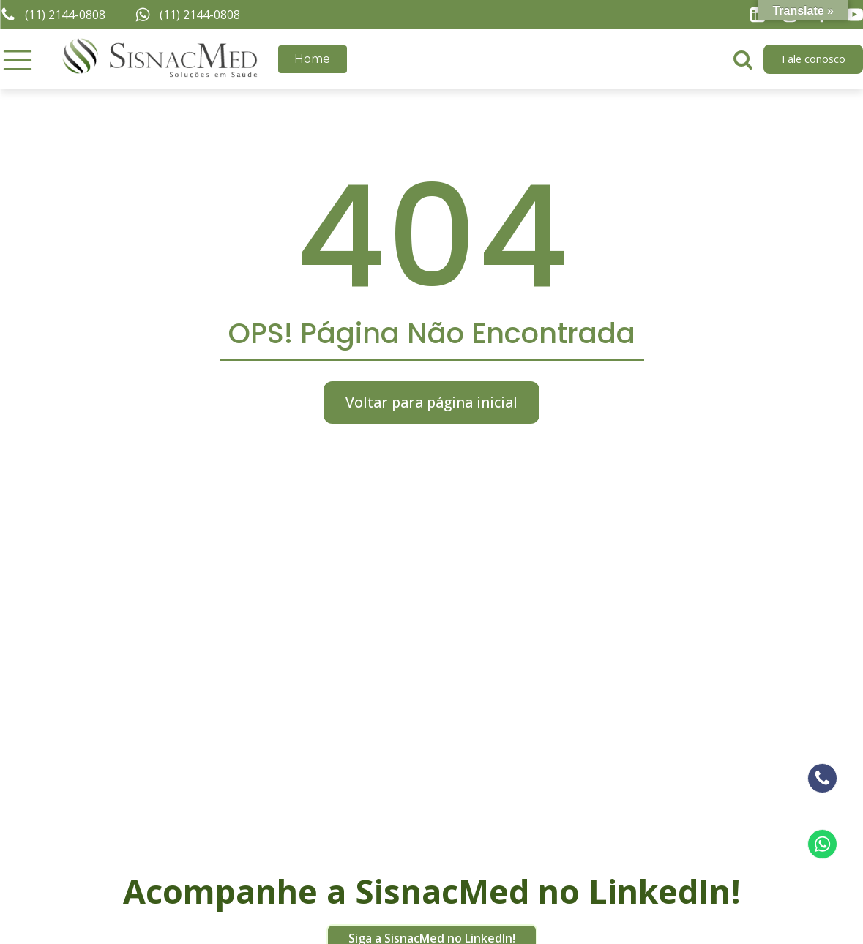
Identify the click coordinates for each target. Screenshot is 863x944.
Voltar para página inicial (431, 402)
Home (312, 59)
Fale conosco (813, 59)
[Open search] (743, 59)
